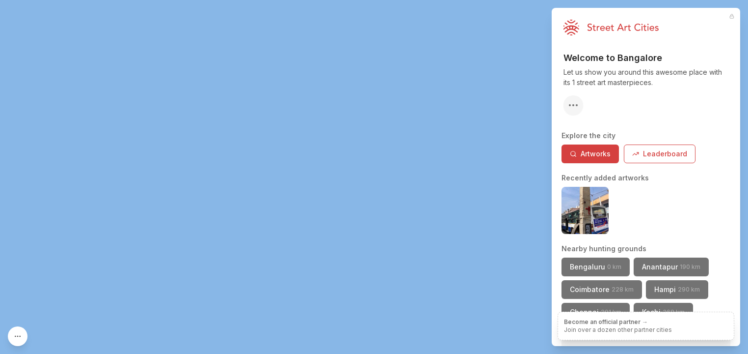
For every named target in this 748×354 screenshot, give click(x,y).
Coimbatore (602, 289)
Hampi (677, 289)
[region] (374, 177)
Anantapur (671, 267)
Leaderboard (659, 153)
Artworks (590, 153)
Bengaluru (595, 267)
